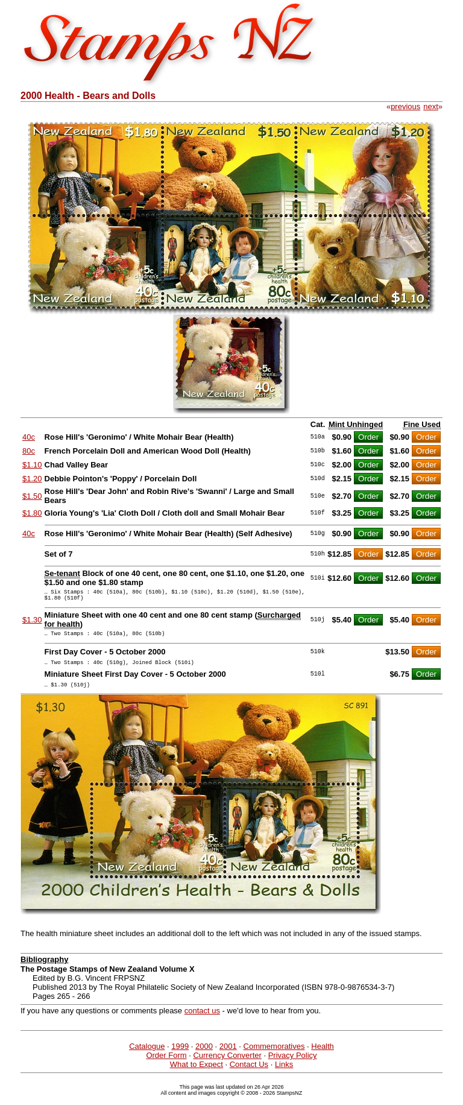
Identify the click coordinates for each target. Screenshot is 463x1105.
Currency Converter (227, 1064)
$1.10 (32, 464)
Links (284, 1073)
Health (322, 1055)
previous (405, 106)
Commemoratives (274, 1055)
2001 (228, 1055)
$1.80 (32, 513)
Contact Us (249, 1073)
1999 (180, 1055)
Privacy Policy (292, 1064)
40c (28, 437)
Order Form (166, 1064)
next (430, 106)
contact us (202, 1019)
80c (28, 450)
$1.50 (32, 496)
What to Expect (196, 1073)
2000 (204, 1055)
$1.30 (32, 623)
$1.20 (32, 478)
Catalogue (147, 1055)
